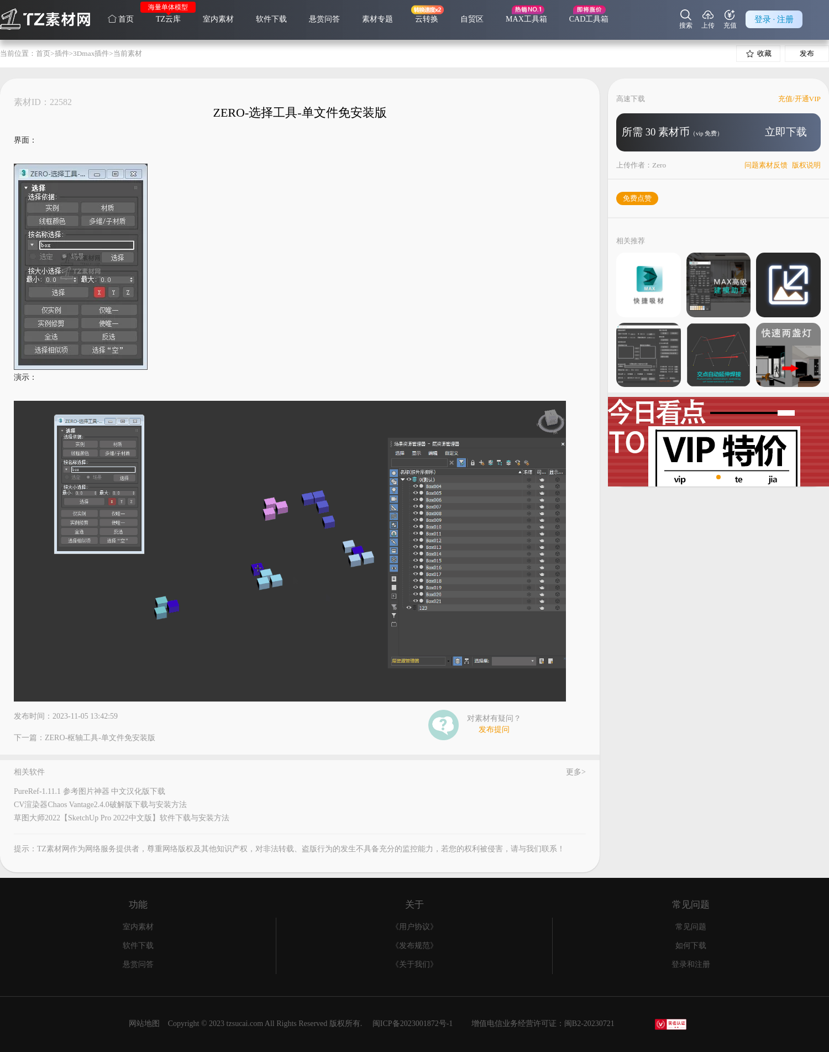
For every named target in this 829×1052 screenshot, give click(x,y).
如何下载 (690, 945)
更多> (576, 772)
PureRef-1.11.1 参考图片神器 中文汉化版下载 (89, 791)
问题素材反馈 (766, 165)
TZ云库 (168, 19)
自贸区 (472, 19)
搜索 (685, 19)
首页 (121, 18)
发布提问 (494, 730)
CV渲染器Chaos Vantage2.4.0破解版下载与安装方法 (100, 804)
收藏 (759, 53)
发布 (807, 53)
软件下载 (271, 19)
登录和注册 (690, 964)
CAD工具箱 (589, 19)
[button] (709, 477)
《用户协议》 (414, 927)
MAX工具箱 (526, 19)
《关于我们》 (414, 964)
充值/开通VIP (799, 98)
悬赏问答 (324, 19)
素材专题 (377, 19)
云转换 (426, 19)
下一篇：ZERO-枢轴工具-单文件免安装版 (84, 738)
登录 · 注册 (774, 19)
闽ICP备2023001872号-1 (412, 1023)
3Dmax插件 (91, 53)
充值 (730, 19)
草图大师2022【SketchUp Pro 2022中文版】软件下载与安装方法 (121, 818)
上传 (708, 19)
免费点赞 (637, 198)
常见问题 (690, 927)
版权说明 (806, 165)
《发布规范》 (414, 945)
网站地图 (144, 1023)
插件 (62, 53)
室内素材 (218, 19)
